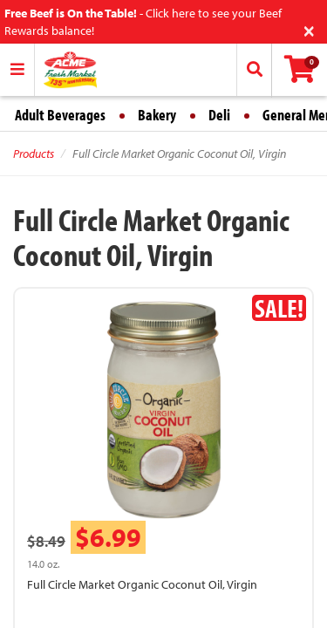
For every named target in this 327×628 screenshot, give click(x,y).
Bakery (157, 115)
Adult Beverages (60, 115)
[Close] (309, 29)
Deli (219, 115)
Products (33, 153)
